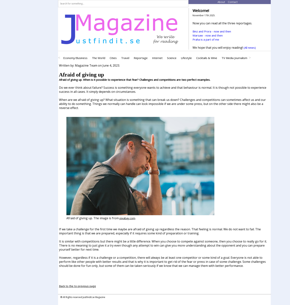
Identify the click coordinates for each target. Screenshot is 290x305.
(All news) (250, 47)
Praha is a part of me (206, 39)
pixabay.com (127, 218)
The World (98, 58)
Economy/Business (75, 58)
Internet (157, 58)
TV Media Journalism (234, 58)
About (219, 2)
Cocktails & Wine (206, 58)
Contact (229, 2)
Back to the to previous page (77, 286)
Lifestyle (186, 58)
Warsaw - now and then (208, 35)
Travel (125, 58)
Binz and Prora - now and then (212, 31)
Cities (113, 58)
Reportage (141, 58)
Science (171, 58)
